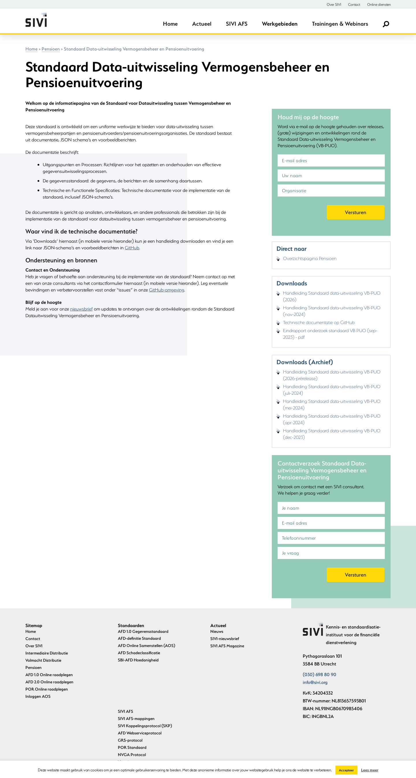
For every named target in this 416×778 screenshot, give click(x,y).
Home (170, 23)
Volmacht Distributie (43, 660)
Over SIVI (334, 4)
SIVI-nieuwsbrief (224, 638)
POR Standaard (132, 703)
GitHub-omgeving (166, 290)
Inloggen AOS (38, 696)
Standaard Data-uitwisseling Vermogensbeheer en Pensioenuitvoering (159, 735)
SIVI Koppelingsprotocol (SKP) (145, 681)
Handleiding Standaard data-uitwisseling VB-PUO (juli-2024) (331, 389)
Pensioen (51, 49)
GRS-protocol (130, 696)
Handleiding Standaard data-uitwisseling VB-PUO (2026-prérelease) (331, 375)
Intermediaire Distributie (46, 653)
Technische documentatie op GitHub (319, 322)
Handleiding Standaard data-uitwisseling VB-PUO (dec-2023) (331, 433)
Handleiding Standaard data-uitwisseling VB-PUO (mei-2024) (331, 404)
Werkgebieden (280, 23)
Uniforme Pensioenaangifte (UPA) (148, 724)
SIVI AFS (237, 23)
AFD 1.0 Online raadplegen (49, 674)
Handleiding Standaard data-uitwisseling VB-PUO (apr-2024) (331, 419)
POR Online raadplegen (46, 689)
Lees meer (369, 769)
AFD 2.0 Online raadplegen (49, 682)
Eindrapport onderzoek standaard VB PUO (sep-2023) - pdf (330, 333)
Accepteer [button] (346, 770)
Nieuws (216, 631)
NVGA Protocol (132, 710)
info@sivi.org (315, 682)
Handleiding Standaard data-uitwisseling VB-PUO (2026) (331, 296)
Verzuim (125, 717)
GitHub (132, 247)
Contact (354, 4)
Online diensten (379, 4)
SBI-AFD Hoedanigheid (138, 660)
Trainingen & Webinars (340, 23)
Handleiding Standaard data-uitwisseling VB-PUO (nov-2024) (331, 310)
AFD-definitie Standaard (139, 638)
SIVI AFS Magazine (227, 645)
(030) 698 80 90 (319, 674)
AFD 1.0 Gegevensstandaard (143, 631)
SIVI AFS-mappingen (136, 674)
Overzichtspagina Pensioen (310, 258)
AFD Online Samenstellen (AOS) (146, 645)
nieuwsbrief (81, 309)
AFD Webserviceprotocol (139, 688)
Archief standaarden (136, 746)
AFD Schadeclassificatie (139, 652)
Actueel (201, 23)
